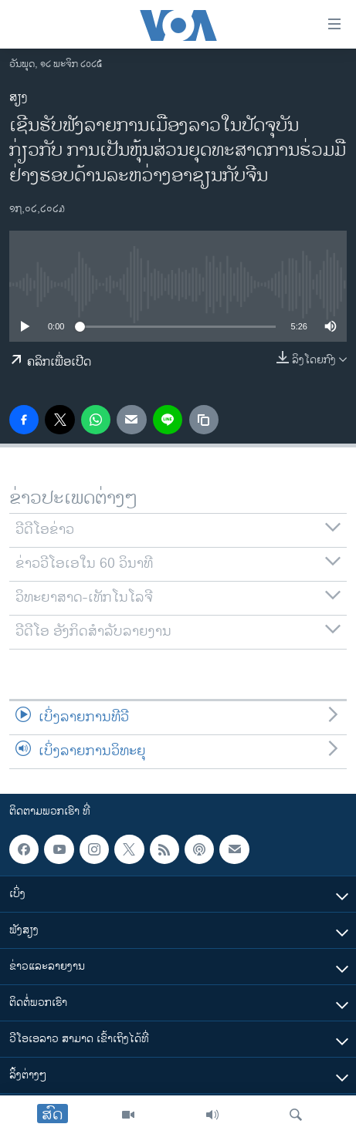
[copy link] (204, 419)
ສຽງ (18, 97)
